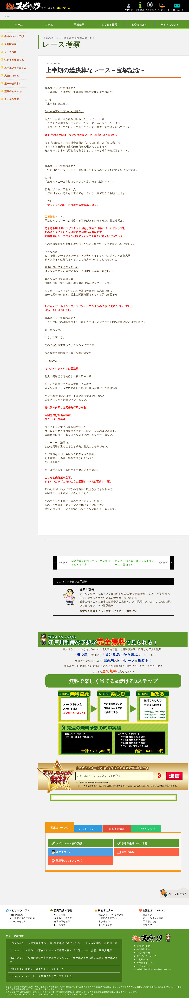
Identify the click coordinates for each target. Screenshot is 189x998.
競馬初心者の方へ (107, 918)
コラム (49, 24)
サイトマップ (143, 966)
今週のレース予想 (63, 918)
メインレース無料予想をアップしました (48, 976)
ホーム (19, 24)
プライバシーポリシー (148, 956)
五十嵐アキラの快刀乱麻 (22, 918)
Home (7, 16)
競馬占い (147, 915)
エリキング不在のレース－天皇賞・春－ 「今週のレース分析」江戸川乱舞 (68, 950)
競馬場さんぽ (150, 921)
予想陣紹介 (104, 921)
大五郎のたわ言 (18, 921)
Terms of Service (82, 994)
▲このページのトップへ (173, 892)
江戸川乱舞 (87, 589)
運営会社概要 (143, 946)
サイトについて (170, 24)
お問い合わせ (143, 952)
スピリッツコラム (19, 910)
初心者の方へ (139, 24)
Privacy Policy (62, 994)
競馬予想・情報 (63, 910)
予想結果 (79, 24)
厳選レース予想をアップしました (44, 968)
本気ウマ (147, 925)
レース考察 (59, 925)
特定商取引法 (143, 949)
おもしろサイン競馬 (153, 918)
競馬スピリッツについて (111, 915)
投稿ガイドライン (146, 963)
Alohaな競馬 (16, 915)
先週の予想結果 (62, 921)
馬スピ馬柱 (59, 915)
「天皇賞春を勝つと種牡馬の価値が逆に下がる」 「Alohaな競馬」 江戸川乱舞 (71, 943)
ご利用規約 (142, 959)
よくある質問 (109, 24)
